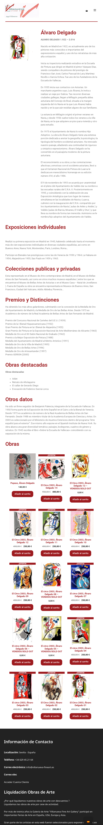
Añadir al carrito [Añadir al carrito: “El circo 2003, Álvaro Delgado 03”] (22, 716)
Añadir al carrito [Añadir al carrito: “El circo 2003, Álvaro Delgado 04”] (80, 661)
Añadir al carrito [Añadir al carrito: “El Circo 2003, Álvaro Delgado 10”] (80, 553)
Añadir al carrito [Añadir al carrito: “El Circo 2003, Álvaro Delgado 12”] (22, 553)
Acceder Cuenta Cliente (16, 782)
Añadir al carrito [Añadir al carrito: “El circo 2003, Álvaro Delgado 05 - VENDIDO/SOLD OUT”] (51, 662)
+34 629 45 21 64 (24, 759)
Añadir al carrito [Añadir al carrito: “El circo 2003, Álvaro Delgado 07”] (80, 607)
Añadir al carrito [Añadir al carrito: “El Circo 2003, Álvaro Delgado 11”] (51, 553)
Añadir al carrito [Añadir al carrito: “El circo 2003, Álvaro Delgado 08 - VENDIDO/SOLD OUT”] (51, 607)
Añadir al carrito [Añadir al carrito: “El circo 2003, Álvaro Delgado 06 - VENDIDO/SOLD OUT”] (22, 662)
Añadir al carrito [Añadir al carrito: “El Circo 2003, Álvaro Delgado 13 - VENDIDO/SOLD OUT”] (80, 499)
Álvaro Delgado (58, 33)
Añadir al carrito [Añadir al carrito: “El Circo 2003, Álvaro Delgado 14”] (51, 498)
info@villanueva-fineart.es (40, 767)
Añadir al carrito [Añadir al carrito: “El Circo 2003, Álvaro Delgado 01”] (80, 716)
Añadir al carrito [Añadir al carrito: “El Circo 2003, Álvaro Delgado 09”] (22, 607)
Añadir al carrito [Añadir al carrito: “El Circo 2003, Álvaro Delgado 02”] (51, 716)
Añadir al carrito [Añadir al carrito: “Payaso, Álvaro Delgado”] (22, 494)
